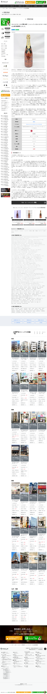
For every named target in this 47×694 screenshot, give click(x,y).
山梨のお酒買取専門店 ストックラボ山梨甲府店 (5, 151)
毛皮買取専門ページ (5, 105)
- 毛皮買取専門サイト (6, 673)
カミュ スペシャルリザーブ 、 (16, 247)
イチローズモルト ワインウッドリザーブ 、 (18, 243)
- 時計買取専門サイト (6, 677)
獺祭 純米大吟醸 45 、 (36, 294)
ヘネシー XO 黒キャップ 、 (29, 259)
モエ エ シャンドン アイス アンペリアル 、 (30, 267)
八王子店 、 (34, 312)
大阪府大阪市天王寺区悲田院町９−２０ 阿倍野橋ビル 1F (33, 537)
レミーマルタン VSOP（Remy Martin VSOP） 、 (36, 273)
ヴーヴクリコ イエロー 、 (26, 284)
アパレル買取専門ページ (5, 102)
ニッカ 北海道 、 (23, 257)
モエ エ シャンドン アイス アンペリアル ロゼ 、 (19, 268)
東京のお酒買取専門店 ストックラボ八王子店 (4, 135)
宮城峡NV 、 (23, 289)
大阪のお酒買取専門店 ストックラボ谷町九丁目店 (5, 172)
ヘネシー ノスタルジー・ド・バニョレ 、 (29, 262)
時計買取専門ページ (5, 108)
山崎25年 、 (18, 293)
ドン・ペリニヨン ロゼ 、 (15, 257)
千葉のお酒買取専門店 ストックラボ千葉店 (4, 143)
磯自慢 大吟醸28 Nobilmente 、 (31, 298)
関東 (37, 333)
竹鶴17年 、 (25, 299)
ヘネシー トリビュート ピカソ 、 (16, 262)
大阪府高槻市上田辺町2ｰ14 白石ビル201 (33, 503)
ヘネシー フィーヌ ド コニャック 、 (17, 264)
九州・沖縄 (43, 333)
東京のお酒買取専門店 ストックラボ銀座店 (4, 130)
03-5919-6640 (14, 361)
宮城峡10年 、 (39, 288)
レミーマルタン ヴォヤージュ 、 (16, 284)
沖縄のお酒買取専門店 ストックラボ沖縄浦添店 (5, 185)
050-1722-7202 (41, 573)
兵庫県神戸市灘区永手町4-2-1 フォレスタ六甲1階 (42, 571)
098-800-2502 (14, 611)
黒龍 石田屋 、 (19, 303)
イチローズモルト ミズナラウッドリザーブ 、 (35, 242)
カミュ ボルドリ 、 (39, 249)
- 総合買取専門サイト (6, 669)
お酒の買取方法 (29, 322)
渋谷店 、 (22, 308)
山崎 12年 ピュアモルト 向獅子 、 (31, 289)
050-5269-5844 (32, 433)
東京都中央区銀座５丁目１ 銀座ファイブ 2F (24, 391)
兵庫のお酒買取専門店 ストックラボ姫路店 (4, 161)
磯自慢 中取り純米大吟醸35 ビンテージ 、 (18, 298)
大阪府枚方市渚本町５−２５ (24, 503)
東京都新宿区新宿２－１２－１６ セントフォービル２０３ (15, 359)
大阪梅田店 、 (26, 309)
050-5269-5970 (23, 433)
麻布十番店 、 (18, 308)
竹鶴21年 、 (29, 299)
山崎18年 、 (13, 293)
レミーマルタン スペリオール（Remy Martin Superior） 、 (31, 278)
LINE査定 (41, 322)
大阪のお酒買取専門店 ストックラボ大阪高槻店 (5, 159)
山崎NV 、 (34, 293)
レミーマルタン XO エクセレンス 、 (17, 274)
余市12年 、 (18, 287)
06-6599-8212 (23, 537)
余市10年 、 (13, 287)
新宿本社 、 (13, 308)
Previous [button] (12, 218)
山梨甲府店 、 (26, 308)
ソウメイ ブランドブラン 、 (32, 252)
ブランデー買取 (4, 45)
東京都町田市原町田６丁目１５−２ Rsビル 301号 (42, 393)
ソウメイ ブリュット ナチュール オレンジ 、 (18, 254)
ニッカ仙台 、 (28, 257)
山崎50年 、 (26, 293)
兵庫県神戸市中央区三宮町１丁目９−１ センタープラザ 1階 (33, 571)
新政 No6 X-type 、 (21, 294)
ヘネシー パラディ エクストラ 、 (16, 263)
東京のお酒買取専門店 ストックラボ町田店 (4, 132)
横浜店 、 (37, 308)
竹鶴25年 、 (33, 299)
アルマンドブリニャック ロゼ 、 (38, 239)
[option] (17, 218)
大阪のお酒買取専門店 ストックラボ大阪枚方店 (5, 156)
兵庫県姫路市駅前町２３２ (42, 503)
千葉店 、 (17, 309)
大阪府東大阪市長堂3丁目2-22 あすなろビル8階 (15, 570)
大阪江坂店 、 (42, 309)
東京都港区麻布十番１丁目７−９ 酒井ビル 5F (24, 359)
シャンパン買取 (4, 48)
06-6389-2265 (14, 503)
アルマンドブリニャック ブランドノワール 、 (31, 237)
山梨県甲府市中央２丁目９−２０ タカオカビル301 (24, 463)
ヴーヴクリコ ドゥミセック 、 (36, 284)
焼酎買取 (3, 51)
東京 (34, 333)
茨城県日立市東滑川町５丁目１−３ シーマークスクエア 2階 (15, 463)
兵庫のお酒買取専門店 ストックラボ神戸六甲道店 (5, 180)
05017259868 (23, 572)
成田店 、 (43, 308)
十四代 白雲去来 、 (14, 288)
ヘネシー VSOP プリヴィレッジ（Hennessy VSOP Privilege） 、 (22, 258)
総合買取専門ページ (5, 100)
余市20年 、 (26, 287)
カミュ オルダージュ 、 (25, 244)
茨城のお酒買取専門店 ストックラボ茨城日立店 (5, 148)
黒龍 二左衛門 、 (14, 303)
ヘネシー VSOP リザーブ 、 (38, 258)
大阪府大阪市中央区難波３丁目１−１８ (24, 535)
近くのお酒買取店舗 (17, 322)
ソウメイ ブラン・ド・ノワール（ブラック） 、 (19, 253)
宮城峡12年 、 (13, 289)
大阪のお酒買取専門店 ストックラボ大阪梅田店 (5, 164)
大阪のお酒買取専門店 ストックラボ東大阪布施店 (5, 174)
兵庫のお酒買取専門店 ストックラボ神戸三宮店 (5, 177)
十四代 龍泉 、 (34, 288)
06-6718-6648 (32, 539)
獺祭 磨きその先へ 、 (28, 294)
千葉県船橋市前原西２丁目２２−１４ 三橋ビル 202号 (24, 431)
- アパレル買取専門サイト (7, 672)
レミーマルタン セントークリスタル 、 (28, 279)
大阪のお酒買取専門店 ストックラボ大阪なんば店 (5, 167)
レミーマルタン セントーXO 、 (16, 279)
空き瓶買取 (3, 56)
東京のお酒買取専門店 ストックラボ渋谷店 (4, 122)
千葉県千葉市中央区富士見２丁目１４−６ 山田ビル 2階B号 (33, 431)
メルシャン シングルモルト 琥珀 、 (17, 267)
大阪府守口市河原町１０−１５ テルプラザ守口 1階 (24, 570)
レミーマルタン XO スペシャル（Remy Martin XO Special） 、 (35, 274)
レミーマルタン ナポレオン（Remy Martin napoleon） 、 (21, 282)
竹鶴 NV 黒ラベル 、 (14, 299)
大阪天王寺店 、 (37, 309)
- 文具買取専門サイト (6, 678)
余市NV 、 (30, 287)
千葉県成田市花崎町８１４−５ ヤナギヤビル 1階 (42, 431)
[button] (43, 6)
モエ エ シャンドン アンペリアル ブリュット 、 (36, 268)
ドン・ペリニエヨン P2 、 (36, 254)
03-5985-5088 (41, 361)
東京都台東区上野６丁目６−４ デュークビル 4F (15, 393)
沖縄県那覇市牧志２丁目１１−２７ (15, 609)
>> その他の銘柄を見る (7, 87)
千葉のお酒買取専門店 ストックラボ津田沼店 (4, 140)
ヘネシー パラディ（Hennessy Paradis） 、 (30, 263)
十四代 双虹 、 (41, 287)
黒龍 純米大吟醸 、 (25, 303)
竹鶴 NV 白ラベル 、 (39, 298)
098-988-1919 (23, 611)
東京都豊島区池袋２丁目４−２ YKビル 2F (42, 359)
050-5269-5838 (41, 395)
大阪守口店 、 (29, 312)
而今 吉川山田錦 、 (38, 299)
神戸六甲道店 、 (24, 312)
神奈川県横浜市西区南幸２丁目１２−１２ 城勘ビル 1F (15, 430)
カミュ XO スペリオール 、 (16, 244)
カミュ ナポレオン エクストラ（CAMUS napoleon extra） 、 (21, 248)
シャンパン (13, 32)
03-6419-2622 (32, 361)
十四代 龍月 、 (29, 288)
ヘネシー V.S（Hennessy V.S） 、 (36, 257)
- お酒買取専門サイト (6, 674)
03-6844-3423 (23, 361)
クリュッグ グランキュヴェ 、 (16, 252)
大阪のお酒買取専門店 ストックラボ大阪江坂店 (5, 153)
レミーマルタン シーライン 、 (16, 278)
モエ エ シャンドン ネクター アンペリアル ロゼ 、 (35, 269)
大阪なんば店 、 (31, 309)
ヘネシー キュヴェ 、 (38, 259)
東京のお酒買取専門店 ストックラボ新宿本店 (4, 116)
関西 (39, 333)
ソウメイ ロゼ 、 (29, 254)
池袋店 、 (30, 308)
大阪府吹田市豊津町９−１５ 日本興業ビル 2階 (15, 501)
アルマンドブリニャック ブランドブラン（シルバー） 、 (20, 238)
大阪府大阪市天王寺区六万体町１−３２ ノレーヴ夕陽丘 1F (42, 535)
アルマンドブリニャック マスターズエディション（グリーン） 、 (22, 239)
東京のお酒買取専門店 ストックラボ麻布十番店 (5, 119)
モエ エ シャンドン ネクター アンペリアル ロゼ (34, 124)
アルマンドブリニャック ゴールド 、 (17, 237)
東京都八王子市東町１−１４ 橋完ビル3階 (33, 393)
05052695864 (32, 395)
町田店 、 (40, 308)
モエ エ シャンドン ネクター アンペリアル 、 (19, 269)
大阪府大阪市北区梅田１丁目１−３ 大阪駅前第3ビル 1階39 (15, 537)
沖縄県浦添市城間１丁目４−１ (24, 609)
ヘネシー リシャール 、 (36, 264)
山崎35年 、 (22, 293)
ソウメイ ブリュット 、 (31, 253)
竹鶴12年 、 (21, 299)
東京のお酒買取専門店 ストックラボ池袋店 (4, 124)
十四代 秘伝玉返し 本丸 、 (22, 288)
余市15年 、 (22, 287)
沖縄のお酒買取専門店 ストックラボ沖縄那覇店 (5, 182)
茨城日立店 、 (21, 309)
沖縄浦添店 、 (13, 312)
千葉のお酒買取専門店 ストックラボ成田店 (4, 145)
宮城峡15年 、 (18, 289)
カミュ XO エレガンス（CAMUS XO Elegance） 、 (34, 243)
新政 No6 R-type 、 (39, 293)
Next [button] (46, 218)
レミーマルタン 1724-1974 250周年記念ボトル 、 (19, 273)
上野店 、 (33, 308)
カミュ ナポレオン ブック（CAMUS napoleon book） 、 (20, 249)
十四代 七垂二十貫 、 (35, 287)
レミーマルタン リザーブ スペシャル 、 (37, 282)
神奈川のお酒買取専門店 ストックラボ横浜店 (5, 137)
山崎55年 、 (30, 293)
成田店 (34, 121)
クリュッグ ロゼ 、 (25, 252)
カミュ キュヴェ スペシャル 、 (40, 244)
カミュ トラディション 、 (26, 247)
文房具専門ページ (4, 110)
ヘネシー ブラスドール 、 (28, 264)
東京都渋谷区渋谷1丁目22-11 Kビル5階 (33, 359)
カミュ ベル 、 (33, 249)
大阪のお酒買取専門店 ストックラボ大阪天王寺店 (5, 169)
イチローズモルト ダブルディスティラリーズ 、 (19, 242)
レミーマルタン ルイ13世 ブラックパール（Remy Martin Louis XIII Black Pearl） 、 (25, 283)
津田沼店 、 (13, 309)
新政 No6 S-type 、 (14, 294)
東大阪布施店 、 (19, 312)
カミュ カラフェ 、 (32, 244)
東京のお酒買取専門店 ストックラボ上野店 (4, 127)
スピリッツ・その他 (5, 54)
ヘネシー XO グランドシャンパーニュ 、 (18, 259)
